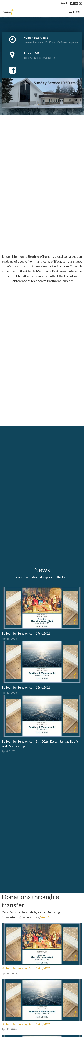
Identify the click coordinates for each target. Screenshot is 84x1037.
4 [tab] (44, 110)
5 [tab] (50, 110)
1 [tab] (29, 110)
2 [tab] (34, 110)
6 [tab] (55, 110)
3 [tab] (39, 110)
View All (45, 917)
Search (64, 3)
